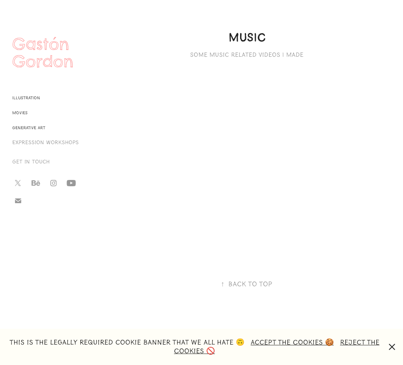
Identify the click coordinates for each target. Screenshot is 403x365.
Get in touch (31, 162)
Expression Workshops (45, 142)
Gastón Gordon (44, 53)
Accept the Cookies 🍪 (292, 342)
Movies (20, 112)
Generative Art (28, 127)
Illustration (26, 97)
